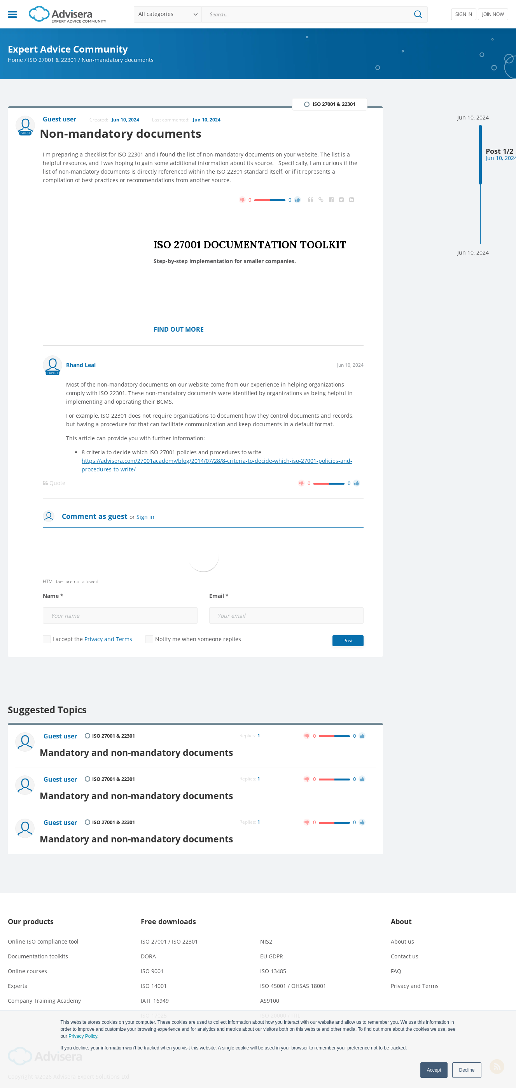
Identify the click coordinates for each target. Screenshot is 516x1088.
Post (348, 641)
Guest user (61, 737)
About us (402, 935)
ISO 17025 (154, 1009)
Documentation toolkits (38, 950)
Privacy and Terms (108, 639)
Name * (53, 596)
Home (15, 59)
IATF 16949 (155, 994)
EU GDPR (271, 950)
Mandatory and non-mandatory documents (146, 751)
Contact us (404, 950)
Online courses (27, 964)
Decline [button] (466, 1070)
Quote (54, 483)
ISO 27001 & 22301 (52, 59)
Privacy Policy (82, 1036)
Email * (219, 596)
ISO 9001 (152, 964)
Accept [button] (434, 1070)
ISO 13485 (273, 964)
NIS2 (266, 935)
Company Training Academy (44, 994)
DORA (148, 950)
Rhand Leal (81, 365)
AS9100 (269, 994)
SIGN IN (463, 14)
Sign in (145, 517)
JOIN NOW (493, 14)
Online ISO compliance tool (43, 935)
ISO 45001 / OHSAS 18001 (293, 979)
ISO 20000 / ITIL (280, 1009)
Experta (18, 979)
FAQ (396, 964)
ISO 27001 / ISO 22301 (169, 935)
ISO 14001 (154, 979)
